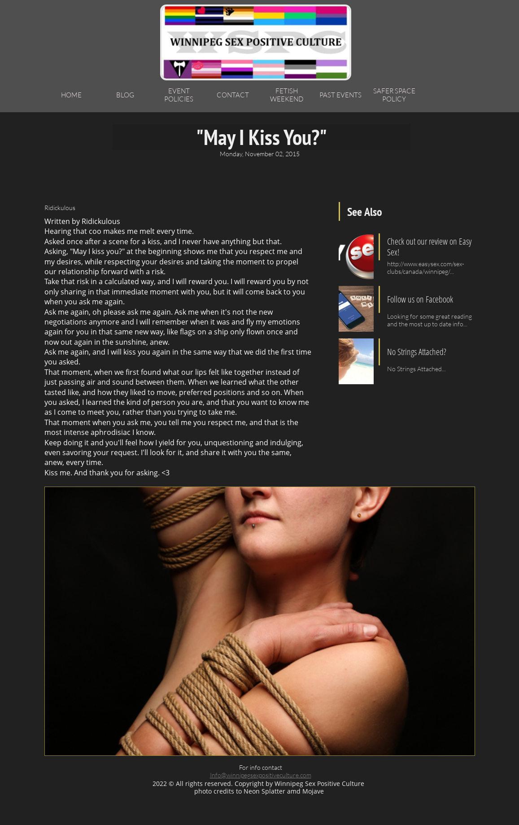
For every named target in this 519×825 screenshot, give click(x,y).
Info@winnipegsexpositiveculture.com (260, 775)
